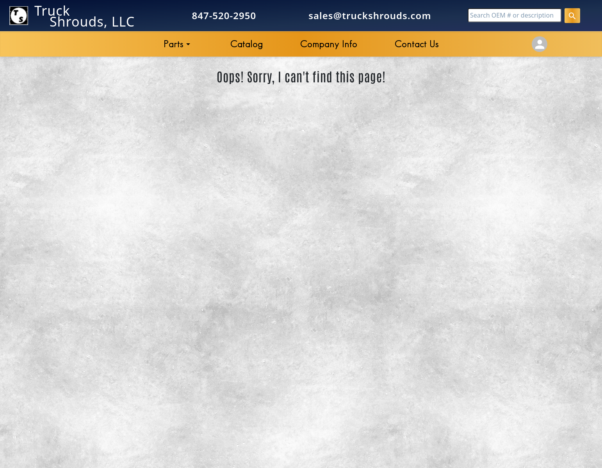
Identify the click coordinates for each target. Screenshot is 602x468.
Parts (173, 44)
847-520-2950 (224, 15)
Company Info (328, 44)
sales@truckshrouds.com (369, 15)
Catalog (246, 44)
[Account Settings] (539, 44)
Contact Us (417, 44)
